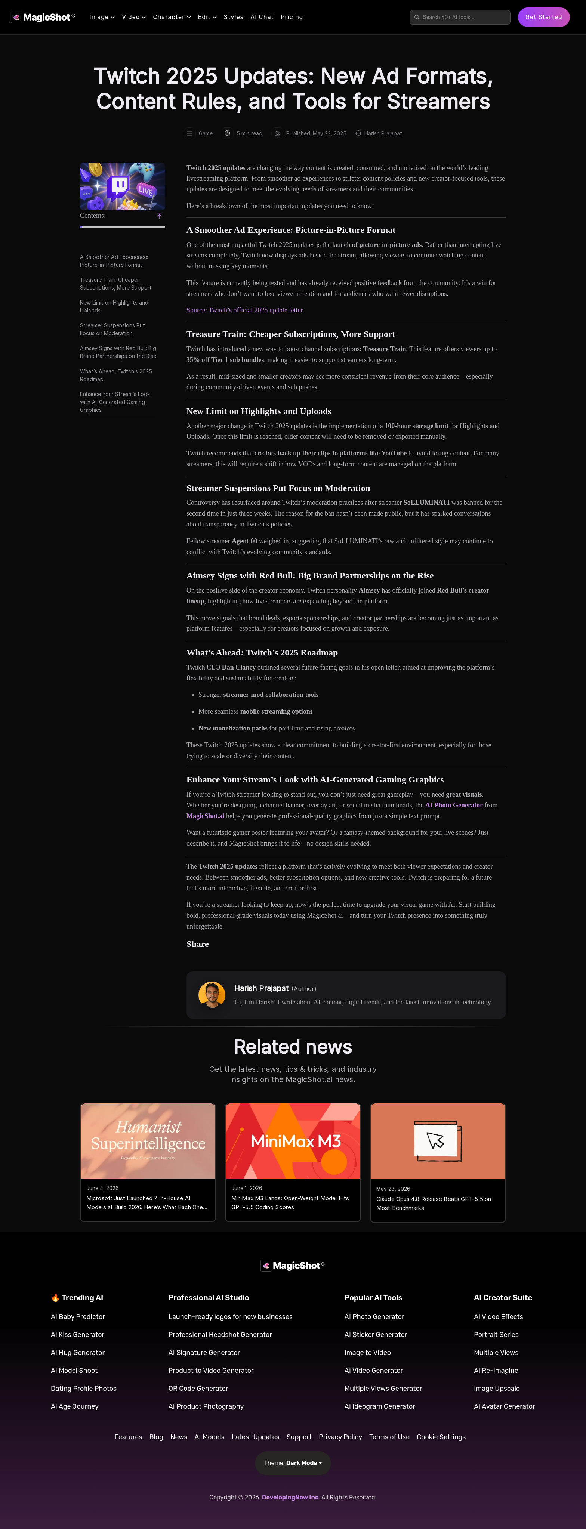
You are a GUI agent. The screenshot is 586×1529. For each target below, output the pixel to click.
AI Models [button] (210, 1437)
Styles (234, 17)
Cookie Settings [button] (441, 1437)
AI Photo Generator (454, 805)
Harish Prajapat (383, 133)
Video (134, 17)
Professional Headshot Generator (220, 1335)
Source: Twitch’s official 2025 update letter (244, 310)
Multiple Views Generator (383, 1388)
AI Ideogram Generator (380, 1406)
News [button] (179, 1437)
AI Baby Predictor (78, 1317)
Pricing (292, 17)
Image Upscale (497, 1388)
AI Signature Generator (204, 1353)
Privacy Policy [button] (340, 1437)
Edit (207, 17)
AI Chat (262, 17)
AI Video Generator (374, 1370)
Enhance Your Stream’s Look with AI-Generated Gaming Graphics (115, 402)
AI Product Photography (206, 1406)
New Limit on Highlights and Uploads (114, 306)
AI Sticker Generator (376, 1335)
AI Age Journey (75, 1406)
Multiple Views (496, 1353)
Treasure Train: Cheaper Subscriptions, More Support (116, 284)
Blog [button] (156, 1437)
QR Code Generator (198, 1388)
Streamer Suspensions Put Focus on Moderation (112, 329)
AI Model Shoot (74, 1370)
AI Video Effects (498, 1317)
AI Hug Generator (78, 1353)
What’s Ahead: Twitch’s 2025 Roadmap (116, 375)
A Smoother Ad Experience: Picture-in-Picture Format (114, 261)
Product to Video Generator (211, 1370)
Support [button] (299, 1437)
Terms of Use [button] (389, 1437)
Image (102, 17)
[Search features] (463, 17)
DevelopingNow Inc (290, 1497)
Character (172, 17)
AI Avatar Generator (504, 1406)
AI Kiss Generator (77, 1335)
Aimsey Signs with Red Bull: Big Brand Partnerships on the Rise (118, 352)
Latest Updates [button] (256, 1437)
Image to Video (368, 1353)
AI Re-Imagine (496, 1370)
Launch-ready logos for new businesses (231, 1317)
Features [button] (128, 1437)
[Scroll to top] (159, 216)
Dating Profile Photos (84, 1388)
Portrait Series (496, 1335)
